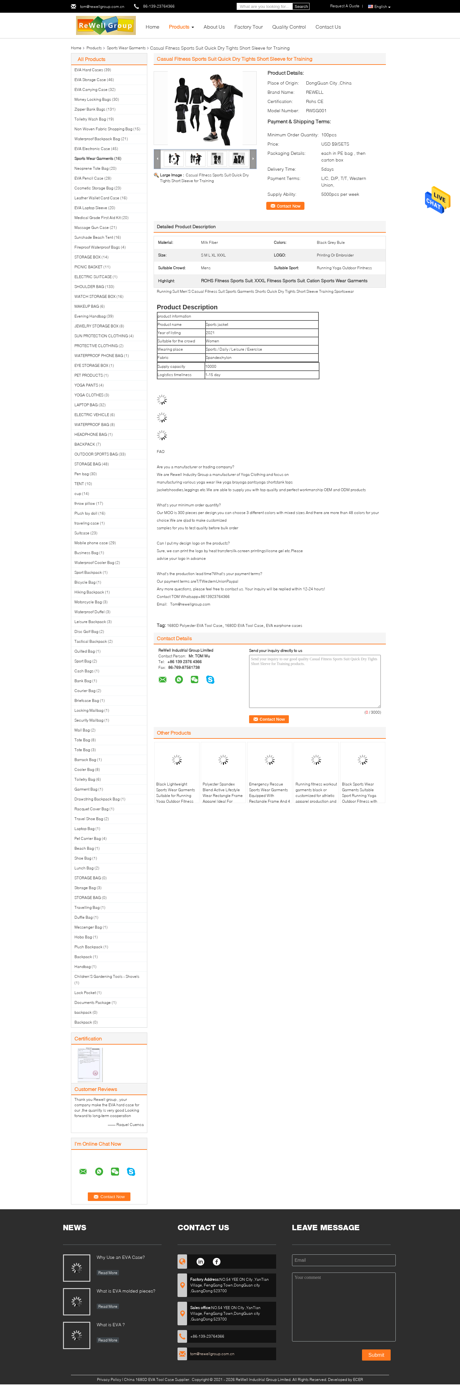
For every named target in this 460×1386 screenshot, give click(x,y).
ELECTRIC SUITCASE (93, 276)
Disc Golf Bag (86, 631)
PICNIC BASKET (88, 266)
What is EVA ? (111, 1324)
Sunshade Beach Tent (93, 237)
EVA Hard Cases (88, 69)
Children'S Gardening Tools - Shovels (106, 976)
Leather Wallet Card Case (96, 198)
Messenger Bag (88, 927)
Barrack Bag (85, 759)
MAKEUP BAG (86, 306)
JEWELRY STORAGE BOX (96, 326)
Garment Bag (85, 789)
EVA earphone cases (284, 625)
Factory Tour (248, 27)
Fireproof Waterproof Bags (97, 247)
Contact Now (288, 206)
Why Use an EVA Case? (121, 1257)
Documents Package (92, 1002)
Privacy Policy (109, 1379)
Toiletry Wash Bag (90, 119)
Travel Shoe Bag (88, 818)
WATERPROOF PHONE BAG (98, 355)
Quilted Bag (84, 651)
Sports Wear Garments (126, 47)
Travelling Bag (87, 907)
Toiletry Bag (84, 779)
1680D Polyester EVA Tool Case (194, 625)
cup (77, 493)
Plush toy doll (85, 513)
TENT (79, 483)
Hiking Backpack (89, 592)
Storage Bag (85, 887)
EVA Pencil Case (88, 178)
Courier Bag (84, 690)
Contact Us (328, 27)
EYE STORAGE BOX (91, 365)
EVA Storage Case (90, 79)
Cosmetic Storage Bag (93, 188)
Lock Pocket (85, 992)
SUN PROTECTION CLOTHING (101, 335)
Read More (107, 1272)
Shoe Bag (82, 858)
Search (301, 6)
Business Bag (86, 552)
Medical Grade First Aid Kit (97, 217)
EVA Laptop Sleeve (90, 207)
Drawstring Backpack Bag (97, 799)
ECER (358, 1379)
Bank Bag (82, 680)
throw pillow (84, 503)
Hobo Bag (83, 937)
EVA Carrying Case (91, 89)
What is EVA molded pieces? (126, 1290)
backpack (83, 1012)
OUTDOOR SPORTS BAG (96, 454)
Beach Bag (84, 848)
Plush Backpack (88, 946)
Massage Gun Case (91, 227)
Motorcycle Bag (88, 602)
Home (152, 27)
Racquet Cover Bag (91, 808)
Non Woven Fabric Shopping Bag (103, 129)
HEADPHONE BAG (90, 434)
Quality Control (289, 27)
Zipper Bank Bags (89, 109)
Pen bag (81, 473)
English (382, 6)
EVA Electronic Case (92, 148)
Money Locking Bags (92, 99)
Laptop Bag (84, 828)
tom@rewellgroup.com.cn (102, 6)
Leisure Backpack (90, 621)
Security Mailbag (88, 720)
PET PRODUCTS (88, 375)
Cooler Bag (84, 769)
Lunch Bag (84, 868)
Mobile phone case (91, 542)
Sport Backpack (88, 572)
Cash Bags (84, 671)
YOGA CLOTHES (88, 395)
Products (179, 27)
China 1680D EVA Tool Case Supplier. (157, 1379)
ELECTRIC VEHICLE (91, 414)
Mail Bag (82, 730)
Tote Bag (82, 740)
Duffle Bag (83, 917)
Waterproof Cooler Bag (94, 562)
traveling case (86, 523)
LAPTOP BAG (86, 404)
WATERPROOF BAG (91, 424)
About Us (214, 27)
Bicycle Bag (84, 582)
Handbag (82, 966)
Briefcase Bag (86, 700)
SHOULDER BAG (89, 286)
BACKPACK (84, 444)
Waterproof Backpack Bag (97, 138)
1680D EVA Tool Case (244, 625)
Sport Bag (82, 661)
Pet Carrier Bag (87, 838)
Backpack (83, 956)
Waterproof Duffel (89, 611)
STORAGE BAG (87, 464)
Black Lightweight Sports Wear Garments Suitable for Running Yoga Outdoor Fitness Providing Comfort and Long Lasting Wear (175, 798)
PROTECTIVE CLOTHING (96, 345)
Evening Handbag (90, 316)
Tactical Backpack (90, 641)
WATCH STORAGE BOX (94, 296)
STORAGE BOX (87, 257)
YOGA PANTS (86, 385)
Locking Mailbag (88, 710)
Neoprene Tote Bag (91, 168)
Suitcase (81, 533)
